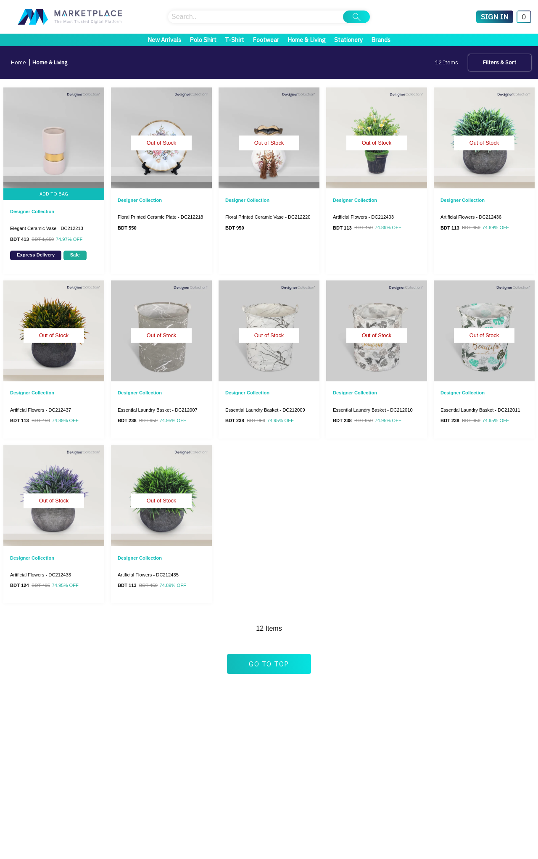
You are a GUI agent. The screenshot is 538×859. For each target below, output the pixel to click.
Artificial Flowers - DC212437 (40, 409)
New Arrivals (164, 40)
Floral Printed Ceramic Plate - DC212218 (160, 216)
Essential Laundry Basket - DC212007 (158, 409)
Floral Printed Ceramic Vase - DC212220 (268, 216)
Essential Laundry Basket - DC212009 (265, 409)
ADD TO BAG (54, 194)
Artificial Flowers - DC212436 (470, 216)
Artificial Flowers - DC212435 (148, 574)
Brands (380, 40)
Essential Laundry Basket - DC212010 (373, 409)
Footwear (266, 40)
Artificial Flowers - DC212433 (40, 574)
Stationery (348, 40)
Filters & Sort (499, 62)
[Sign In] (494, 17)
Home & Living (306, 40)
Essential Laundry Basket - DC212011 (480, 409)
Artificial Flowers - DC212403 (363, 216)
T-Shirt (234, 40)
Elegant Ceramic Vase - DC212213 (46, 228)
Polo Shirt (203, 40)
